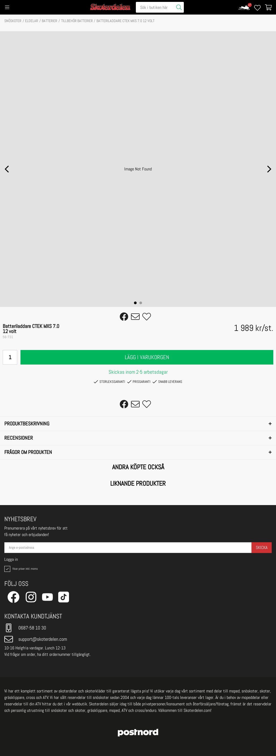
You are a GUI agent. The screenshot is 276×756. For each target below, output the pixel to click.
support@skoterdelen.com (35, 639)
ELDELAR (31, 20)
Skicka (261, 547)
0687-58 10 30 (25, 628)
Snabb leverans (167, 381)
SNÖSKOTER (12, 20)
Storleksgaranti (109, 381)
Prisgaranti (138, 381)
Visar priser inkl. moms (20, 569)
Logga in (11, 559)
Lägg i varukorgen (147, 357)
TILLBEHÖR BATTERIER (77, 20)
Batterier (49, 20)
